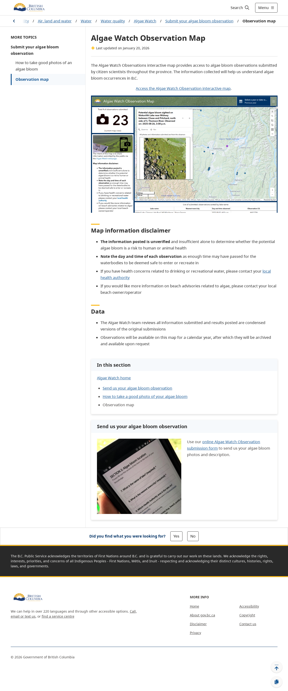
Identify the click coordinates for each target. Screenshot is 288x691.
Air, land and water (55, 21)
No (193, 536)
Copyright (247, 615)
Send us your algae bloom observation (137, 388)
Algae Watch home (114, 378)
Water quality (113, 21)
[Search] (240, 8)
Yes (176, 536)
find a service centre (58, 616)
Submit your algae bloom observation (199, 21)
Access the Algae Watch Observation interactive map (183, 88)
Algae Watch (145, 21)
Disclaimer (198, 624)
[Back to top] (276, 667)
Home (194, 606)
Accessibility (249, 606)
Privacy (195, 632)
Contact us (247, 624)
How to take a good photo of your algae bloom (145, 396)
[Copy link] (276, 682)
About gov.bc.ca (202, 615)
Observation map (32, 79)
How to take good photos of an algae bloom (43, 66)
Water (86, 21)
